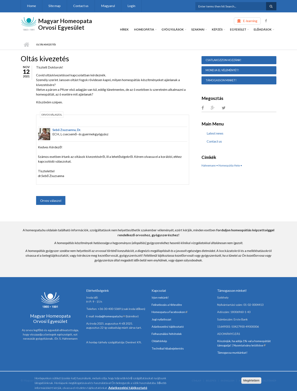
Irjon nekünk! (160, 297)
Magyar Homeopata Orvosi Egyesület (65, 24)
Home (31, 6)
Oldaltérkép (159, 341)
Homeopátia (144, 29)
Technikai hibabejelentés (168, 348)
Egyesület (238, 29)
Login (131, 6)
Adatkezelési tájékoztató (168, 326)
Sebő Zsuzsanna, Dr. (66, 130)
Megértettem (251, 381)
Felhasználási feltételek (167, 333)
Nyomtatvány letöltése (249, 345)
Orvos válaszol (50, 200)
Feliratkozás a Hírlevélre (167, 304)
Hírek (124, 29)
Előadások (263, 29)
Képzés (217, 29)
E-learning (250, 21)
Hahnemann (209, 165)
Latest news (215, 133)
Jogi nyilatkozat (161, 319)
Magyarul (108, 6)
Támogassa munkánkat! (232, 352)
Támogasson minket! (221, 80)
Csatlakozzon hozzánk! (223, 60)
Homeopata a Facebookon (169, 312)
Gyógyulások (172, 29)
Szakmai (197, 29)
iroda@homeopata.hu (110, 316)
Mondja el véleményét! (222, 70)
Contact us (80, 6)
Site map (54, 6)
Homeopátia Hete (229, 165)
